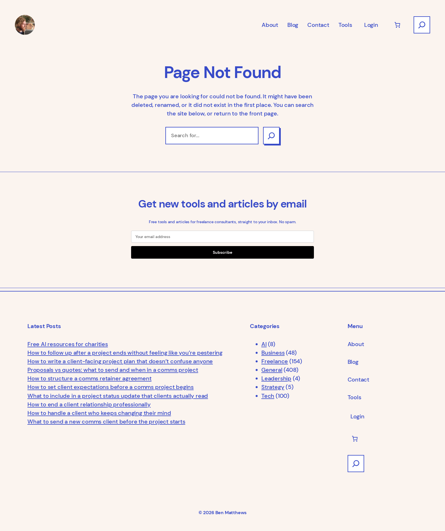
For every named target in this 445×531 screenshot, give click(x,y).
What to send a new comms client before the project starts (106, 421)
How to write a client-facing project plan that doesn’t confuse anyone (120, 361)
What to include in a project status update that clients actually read (117, 396)
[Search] (271, 135)
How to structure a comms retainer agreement (89, 378)
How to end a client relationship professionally (89, 404)
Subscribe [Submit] (222, 252)
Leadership (276, 378)
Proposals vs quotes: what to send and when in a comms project (112, 370)
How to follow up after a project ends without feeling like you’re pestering (124, 352)
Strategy (272, 387)
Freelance (274, 361)
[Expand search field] (422, 24)
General (271, 370)
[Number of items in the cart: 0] (397, 25)
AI (264, 344)
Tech (267, 396)
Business (272, 352)
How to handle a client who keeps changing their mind (99, 413)
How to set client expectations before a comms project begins (110, 387)
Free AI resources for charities (67, 344)
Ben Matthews (231, 513)
